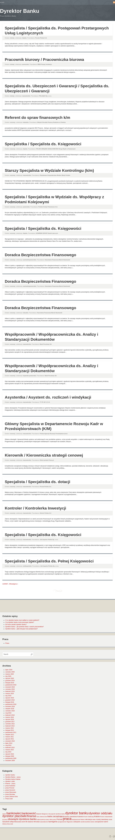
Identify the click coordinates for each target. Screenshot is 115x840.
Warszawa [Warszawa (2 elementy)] (17, 822)
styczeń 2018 (9, 719)
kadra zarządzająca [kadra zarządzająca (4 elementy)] (55, 816)
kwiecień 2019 (9, 691)
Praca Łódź (9, 799)
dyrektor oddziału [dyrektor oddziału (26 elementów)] (100, 813)
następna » (14, 584)
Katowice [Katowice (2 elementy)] (80, 816)
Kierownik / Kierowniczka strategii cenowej (44, 455)
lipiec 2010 (8, 743)
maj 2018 (8, 713)
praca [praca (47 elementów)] (67, 819)
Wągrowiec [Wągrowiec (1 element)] (70, 821)
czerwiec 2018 (10, 711)
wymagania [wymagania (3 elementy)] (52, 822)
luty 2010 (8, 752)
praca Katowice (10, 786)
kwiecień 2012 (9, 726)
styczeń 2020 (9, 678)
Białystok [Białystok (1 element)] (39, 814)
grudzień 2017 (9, 721)
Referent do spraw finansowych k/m (37, 117)
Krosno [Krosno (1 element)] (102, 816)
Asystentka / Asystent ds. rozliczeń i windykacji (48, 397)
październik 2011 (10, 732)
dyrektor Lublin (10, 781)
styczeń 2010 (9, 754)
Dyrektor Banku (19, 11)
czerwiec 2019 (10, 689)
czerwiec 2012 (10, 724)
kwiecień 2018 (9, 715)
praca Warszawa (10, 792)
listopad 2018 (9, 702)
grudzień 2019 (9, 680)
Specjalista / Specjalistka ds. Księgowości (43, 228)
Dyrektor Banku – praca (12, 777)
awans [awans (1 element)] (4, 814)
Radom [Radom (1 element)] (82, 819)
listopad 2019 (9, 683)
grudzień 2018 (9, 700)
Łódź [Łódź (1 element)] (11, 824)
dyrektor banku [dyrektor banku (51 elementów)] (77, 813)
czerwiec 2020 (10, 672)
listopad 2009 (9, 756)
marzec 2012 (9, 728)
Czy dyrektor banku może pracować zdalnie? (19, 622)
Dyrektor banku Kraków (12, 779)
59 (10, 584)
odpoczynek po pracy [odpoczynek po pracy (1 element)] (43, 819)
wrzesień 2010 (10, 741)
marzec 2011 (9, 737)
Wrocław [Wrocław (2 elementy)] (37, 822)
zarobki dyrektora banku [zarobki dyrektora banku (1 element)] (87, 821)
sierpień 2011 (9, 734)
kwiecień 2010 (9, 747)
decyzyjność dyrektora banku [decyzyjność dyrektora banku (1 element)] (57, 814)
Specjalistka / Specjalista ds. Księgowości (43, 144)
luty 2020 (8, 676)
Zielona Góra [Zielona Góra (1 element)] (6, 824)
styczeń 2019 (9, 698)
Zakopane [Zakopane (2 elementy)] (76, 822)
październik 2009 (10, 758)
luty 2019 (8, 696)
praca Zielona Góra (11, 796)
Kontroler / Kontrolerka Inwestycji (35, 508)
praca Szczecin (10, 790)
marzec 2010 (9, 750)
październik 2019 (10, 685)
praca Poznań (9, 788)
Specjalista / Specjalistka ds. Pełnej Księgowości (49, 561)
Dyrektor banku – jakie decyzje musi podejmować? (21, 629)
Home (2, 2)
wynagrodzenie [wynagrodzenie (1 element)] (62, 821)
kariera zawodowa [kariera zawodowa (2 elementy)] (70, 816)
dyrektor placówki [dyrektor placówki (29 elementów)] (14, 816)
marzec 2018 (9, 717)
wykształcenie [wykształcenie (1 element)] (44, 821)
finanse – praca (10, 783)
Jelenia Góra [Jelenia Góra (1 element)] (43, 816)
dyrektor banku (10, 775)
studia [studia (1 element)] (110, 819)
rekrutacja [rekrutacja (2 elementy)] (88, 819)
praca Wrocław (10, 794)
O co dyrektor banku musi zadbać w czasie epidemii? (22, 620)
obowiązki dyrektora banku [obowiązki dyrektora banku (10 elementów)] (22, 819)
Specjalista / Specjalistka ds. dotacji (37, 482)
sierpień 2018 (9, 709)
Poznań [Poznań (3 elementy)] (60, 819)
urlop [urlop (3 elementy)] (12, 822)
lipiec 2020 (8, 670)
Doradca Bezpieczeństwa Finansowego (40, 255)
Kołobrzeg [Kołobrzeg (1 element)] (91, 816)
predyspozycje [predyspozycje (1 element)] (76, 819)
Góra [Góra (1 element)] (38, 816)
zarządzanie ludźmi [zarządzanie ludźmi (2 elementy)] (101, 822)
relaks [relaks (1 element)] (94, 819)
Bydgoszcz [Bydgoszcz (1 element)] (45, 814)
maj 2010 (8, 745)
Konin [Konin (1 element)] (85, 816)
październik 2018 (10, 704)
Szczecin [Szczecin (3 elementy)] (5, 822)
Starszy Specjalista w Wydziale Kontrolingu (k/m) (49, 170)
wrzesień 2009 (10, 760)
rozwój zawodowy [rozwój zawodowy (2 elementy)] (102, 819)
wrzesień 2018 (10, 706)
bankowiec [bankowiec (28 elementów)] (13, 813)
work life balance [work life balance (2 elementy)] (27, 822)
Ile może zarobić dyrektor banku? (16, 624)
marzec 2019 (9, 693)
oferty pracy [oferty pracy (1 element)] (52, 819)
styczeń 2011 (9, 739)
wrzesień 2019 (10, 687)
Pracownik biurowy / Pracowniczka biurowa (44, 59)
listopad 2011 (9, 730)
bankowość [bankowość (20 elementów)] (29, 813)
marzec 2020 (9, 674)
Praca (7, 643)
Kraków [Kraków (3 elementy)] (97, 816)
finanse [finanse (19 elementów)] (31, 816)
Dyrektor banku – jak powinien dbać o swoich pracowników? (24, 627)
